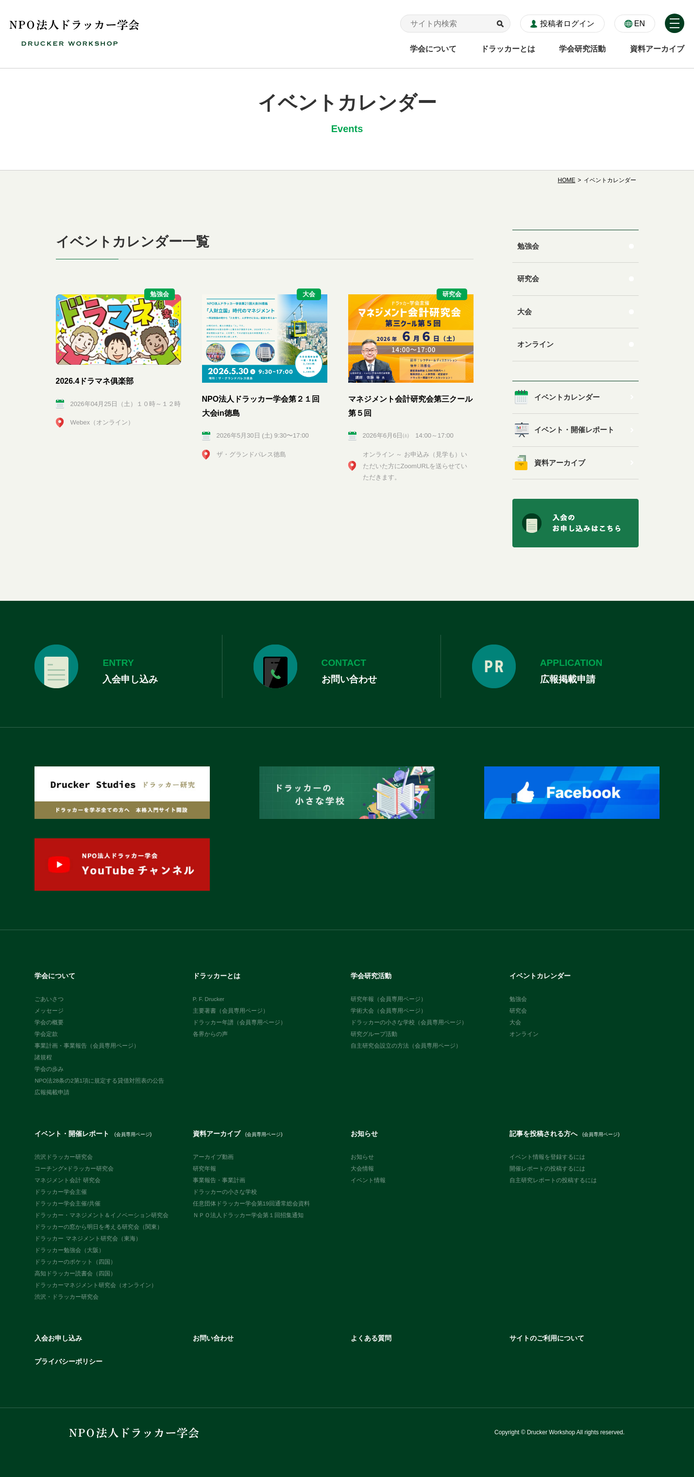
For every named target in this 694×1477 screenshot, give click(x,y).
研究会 (528, 279)
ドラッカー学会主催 (60, 1192)
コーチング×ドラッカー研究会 (74, 1168)
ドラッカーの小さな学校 (225, 1192)
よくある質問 (371, 1338)
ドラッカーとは (216, 976)
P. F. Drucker (208, 999)
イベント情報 (368, 1180)
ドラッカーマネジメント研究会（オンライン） (95, 1285)
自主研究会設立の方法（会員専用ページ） (406, 1046)
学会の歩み (49, 1069)
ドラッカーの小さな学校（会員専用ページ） (409, 1022)
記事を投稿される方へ (564, 1133)
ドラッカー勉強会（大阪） (69, 1250)
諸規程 (43, 1057)
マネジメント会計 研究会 (67, 1180)
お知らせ (364, 1133)
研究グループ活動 (374, 1034)
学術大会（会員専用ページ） (388, 1011)
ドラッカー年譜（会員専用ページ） (239, 1022)
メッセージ (49, 1011)
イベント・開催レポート (574, 430)
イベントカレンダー (567, 397)
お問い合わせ (213, 1338)
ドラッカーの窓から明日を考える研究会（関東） (98, 1227)
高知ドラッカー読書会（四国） (75, 1273)
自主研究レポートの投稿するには (553, 1180)
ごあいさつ (49, 999)
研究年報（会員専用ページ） (388, 999)
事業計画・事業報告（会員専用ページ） (86, 1046)
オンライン (535, 344)
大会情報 (362, 1168)
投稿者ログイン (567, 23)
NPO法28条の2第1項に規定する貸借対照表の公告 (99, 1081)
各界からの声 (210, 1034)
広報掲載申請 (51, 1092)
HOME (566, 180)
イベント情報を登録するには (547, 1157)
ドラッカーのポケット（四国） (75, 1262)
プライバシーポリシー (68, 1361)
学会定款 (46, 1034)
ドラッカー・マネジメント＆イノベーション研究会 (101, 1215)
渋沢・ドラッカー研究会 (66, 1297)
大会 (524, 312)
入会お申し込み (58, 1338)
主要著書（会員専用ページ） (231, 1011)
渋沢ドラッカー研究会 (63, 1157)
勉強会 (528, 246)
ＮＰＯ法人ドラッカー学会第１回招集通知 (248, 1215)
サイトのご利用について (546, 1338)
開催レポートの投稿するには (547, 1168)
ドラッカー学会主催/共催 (67, 1203)
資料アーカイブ (559, 463)
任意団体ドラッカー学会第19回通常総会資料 (251, 1203)
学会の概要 (49, 1022)
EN (639, 23)
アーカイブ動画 (213, 1157)
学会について (54, 976)
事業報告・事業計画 (219, 1180)
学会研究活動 (371, 976)
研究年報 (204, 1168)
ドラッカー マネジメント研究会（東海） (87, 1238)
